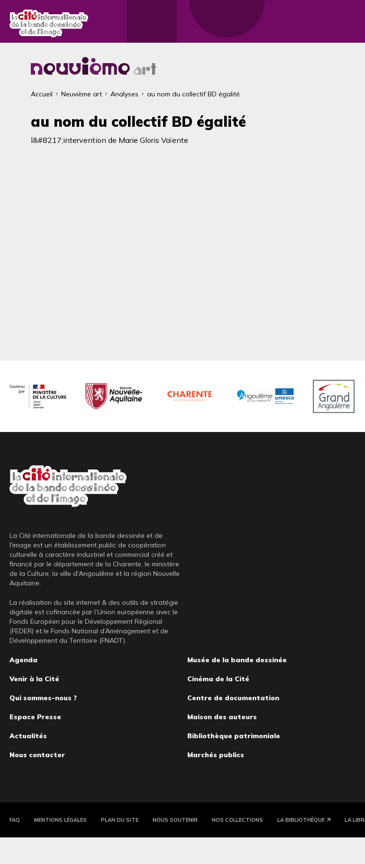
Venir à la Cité (34, 679)
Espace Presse (35, 717)
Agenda (23, 660)
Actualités (28, 736)
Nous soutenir (175, 820)
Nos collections (237, 820)
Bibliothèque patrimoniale (233, 736)
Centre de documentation (233, 698)
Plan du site (119, 820)
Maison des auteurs (222, 717)
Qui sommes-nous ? (43, 698)
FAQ (14, 820)
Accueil (42, 94)
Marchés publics (215, 755)
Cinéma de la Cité (218, 679)
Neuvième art (81, 94)
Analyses (124, 94)
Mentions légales (60, 820)
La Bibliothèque (301, 820)
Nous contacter (37, 755)
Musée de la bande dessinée (237, 660)
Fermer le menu (346, 23)
